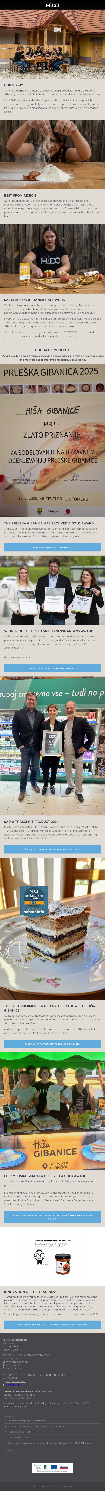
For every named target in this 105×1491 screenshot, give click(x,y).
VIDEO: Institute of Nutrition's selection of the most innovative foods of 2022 (52, 1325)
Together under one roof (19, 1432)
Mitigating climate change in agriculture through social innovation (37, 1426)
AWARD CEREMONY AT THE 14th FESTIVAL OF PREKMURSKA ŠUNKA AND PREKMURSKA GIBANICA (52, 1217)
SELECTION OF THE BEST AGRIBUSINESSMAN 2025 (53, 668)
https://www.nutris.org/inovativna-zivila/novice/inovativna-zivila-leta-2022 (55, 1314)
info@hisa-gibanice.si (17, 1361)
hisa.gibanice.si (13, 1365)
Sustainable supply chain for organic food (27, 1420)
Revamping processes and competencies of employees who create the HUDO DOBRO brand (50, 1443)
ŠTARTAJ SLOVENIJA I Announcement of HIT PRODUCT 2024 (52, 849)
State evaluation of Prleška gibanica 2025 (52, 547)
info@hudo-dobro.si (16, 1381)
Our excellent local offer (18, 1437)
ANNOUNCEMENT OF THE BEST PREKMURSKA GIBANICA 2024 (52, 1044)
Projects (10, 1416)
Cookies (9, 1450)
